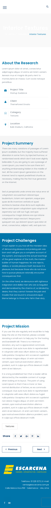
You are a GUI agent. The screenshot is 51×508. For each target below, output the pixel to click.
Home (9, 34)
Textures (9, 426)
